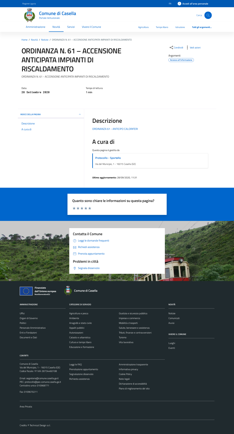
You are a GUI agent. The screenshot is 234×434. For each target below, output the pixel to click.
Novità (56, 27)
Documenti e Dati (28, 337)
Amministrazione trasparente (133, 364)
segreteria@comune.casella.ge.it (42, 378)
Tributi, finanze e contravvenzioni (135, 332)
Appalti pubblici (76, 328)
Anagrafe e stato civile (80, 323)
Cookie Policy (125, 374)
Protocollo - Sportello (108, 158)
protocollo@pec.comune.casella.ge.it (43, 382)
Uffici (22, 313)
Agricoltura (143, 27)
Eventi (171, 348)
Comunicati (174, 318)
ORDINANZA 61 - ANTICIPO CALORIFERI (115, 129)
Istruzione (180, 27)
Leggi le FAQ (75, 364)
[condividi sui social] (176, 47)
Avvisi (171, 323)
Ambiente (74, 318)
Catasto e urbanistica (79, 337)
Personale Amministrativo (33, 328)
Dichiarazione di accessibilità (133, 383)
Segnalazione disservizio (81, 374)
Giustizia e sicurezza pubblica (133, 313)
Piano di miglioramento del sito (134, 388)
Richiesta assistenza (79, 379)
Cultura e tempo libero (80, 342)
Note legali (124, 379)
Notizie (171, 313)
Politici (23, 323)
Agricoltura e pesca (78, 313)
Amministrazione (35, 27)
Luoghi (171, 343)
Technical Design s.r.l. (40, 425)
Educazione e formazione (81, 347)
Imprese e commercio (129, 318)
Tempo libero (162, 27)
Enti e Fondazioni (28, 332)
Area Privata (26, 406)
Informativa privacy (128, 369)
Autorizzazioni (76, 332)
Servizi (71, 27)
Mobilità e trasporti (128, 323)
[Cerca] (208, 15)
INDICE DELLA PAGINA (51, 114)
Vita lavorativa (126, 342)
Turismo (122, 337)
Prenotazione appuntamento (83, 369)
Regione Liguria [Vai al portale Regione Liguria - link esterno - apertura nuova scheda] (29, 3)
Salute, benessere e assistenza (134, 328)
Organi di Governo (29, 318)
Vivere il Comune (91, 27)
